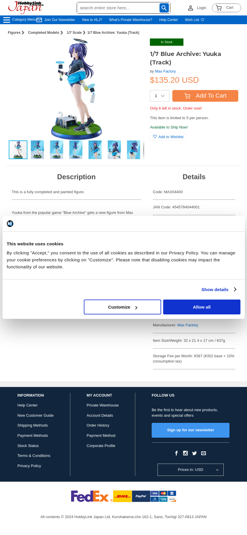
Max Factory (165, 71)
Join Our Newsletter (59, 20)
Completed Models (43, 33)
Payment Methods (32, 435)
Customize (122, 307)
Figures (14, 33)
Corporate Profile (101, 446)
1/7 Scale (74, 33)
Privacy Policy (29, 466)
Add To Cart (205, 95)
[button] (133, 49)
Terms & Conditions (33, 455)
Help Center (168, 20)
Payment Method (101, 435)
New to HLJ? (92, 20)
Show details (215, 289)
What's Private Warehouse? (130, 20)
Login (201, 8)
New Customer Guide (35, 415)
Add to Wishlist (168, 137)
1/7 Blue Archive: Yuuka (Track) (113, 33)
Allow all (202, 307)
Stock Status (28, 446)
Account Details (100, 415)
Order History (98, 425)
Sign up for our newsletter (190, 430)
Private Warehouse (103, 405)
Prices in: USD (190, 469)
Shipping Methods (32, 425)
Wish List (194, 20)
